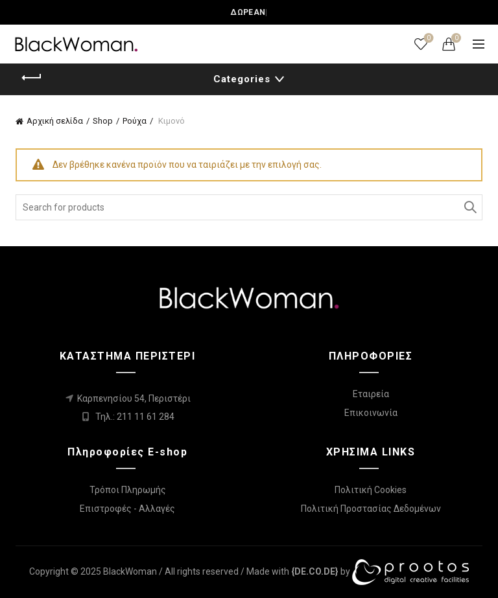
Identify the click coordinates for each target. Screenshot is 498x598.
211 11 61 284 (145, 416)
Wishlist (427, 38)
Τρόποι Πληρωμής (127, 490)
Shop (103, 121)
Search (469, 207)
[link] (314, 571)
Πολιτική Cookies (371, 490)
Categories (241, 79)
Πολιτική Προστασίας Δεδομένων (371, 508)
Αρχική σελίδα (55, 121)
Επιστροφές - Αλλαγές (127, 508)
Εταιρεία (371, 394)
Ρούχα (135, 121)
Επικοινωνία (370, 413)
